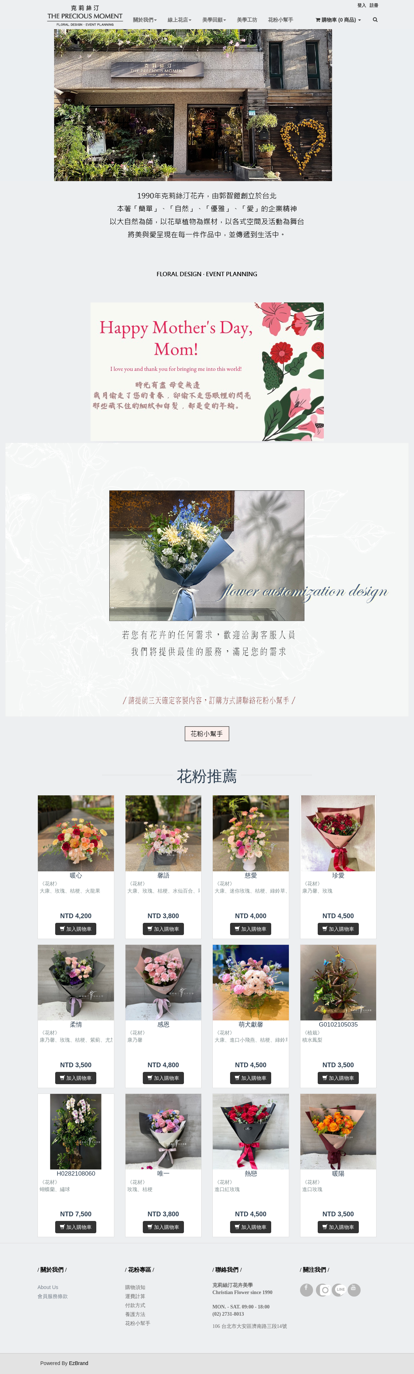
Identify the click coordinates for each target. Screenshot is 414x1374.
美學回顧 (214, 20)
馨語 (163, 875)
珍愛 (338, 875)
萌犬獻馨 (251, 1024)
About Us (48, 1287)
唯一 (163, 1173)
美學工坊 (247, 20)
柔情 (76, 1024)
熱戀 (251, 1173)
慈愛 (251, 875)
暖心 (76, 875)
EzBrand (78, 1363)
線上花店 (179, 20)
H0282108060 (76, 1173)
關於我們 (145, 20)
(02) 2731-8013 (228, 1314)
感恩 (163, 1024)
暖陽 (338, 1173)
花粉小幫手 (280, 20)
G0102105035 (338, 1024)
